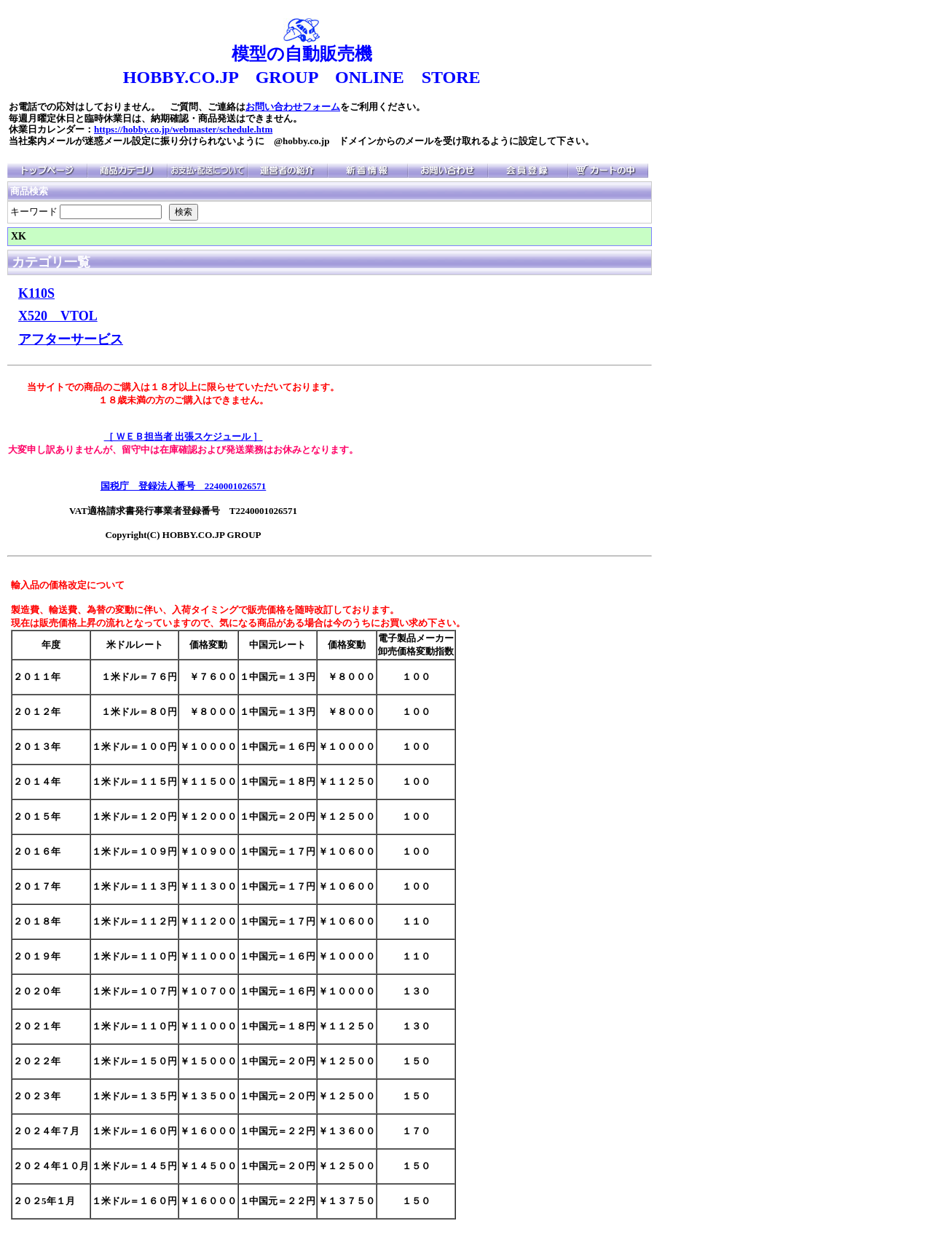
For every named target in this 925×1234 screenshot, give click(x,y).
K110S (36, 293)
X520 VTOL (58, 316)
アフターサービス (70, 339)
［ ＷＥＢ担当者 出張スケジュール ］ (183, 436)
